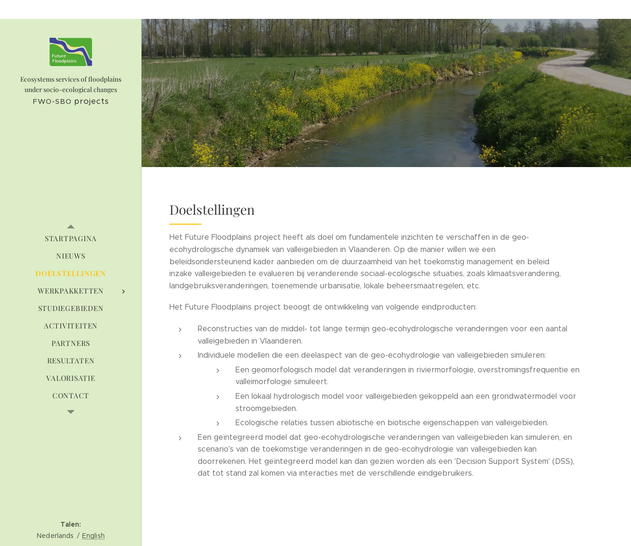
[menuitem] (71, 238)
